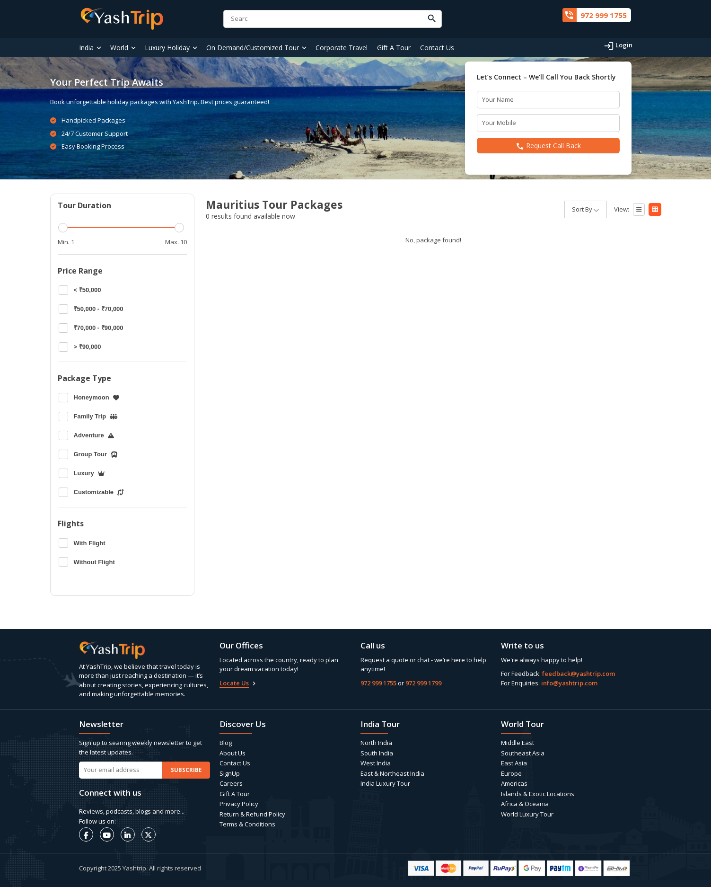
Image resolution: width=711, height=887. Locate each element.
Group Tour (88, 454)
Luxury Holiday (167, 47)
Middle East (517, 742)
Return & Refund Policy (252, 814)
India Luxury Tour (385, 783)
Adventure (86, 435)
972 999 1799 (423, 683)
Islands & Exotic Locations (537, 793)
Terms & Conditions (247, 824)
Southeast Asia (522, 753)
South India (376, 753)
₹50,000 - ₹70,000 (91, 309)
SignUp (229, 773)
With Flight (82, 543)
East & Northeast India (392, 773)
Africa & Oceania (525, 803)
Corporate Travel (342, 47)
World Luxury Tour (527, 814)
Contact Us (437, 47)
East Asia (514, 763)
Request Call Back (548, 146)
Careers (231, 783)
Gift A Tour (394, 47)
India (86, 47)
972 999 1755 (378, 683)
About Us (232, 753)
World (119, 47)
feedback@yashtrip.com (578, 673)
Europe (511, 773)
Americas (514, 783)
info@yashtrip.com (569, 683)
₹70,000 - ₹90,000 (91, 328)
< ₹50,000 (80, 290)
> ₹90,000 (80, 347)
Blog (225, 742)
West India (375, 763)
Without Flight (87, 562)
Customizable (91, 492)
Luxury (82, 473)
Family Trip (88, 416)
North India (376, 742)
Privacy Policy (238, 803)
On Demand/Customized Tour (252, 47)
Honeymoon (89, 397)
